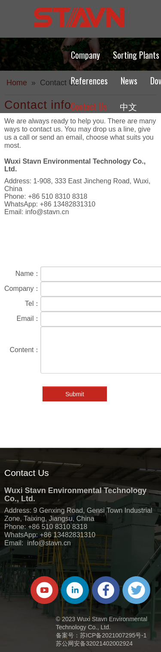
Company (85, 54)
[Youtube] (44, 590)
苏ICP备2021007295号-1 (113, 635)
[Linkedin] (75, 590)
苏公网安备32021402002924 (94, 643)
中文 (128, 106)
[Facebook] (106, 590)
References (89, 80)
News (129, 80)
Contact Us (89, 106)
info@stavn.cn (47, 211)
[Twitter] (136, 590)
